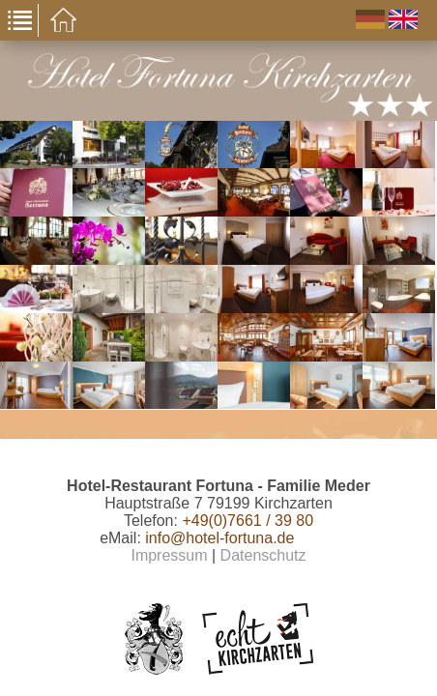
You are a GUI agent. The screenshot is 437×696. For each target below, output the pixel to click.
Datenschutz (263, 555)
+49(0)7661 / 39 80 (247, 520)
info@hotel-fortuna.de (219, 538)
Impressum (169, 555)
